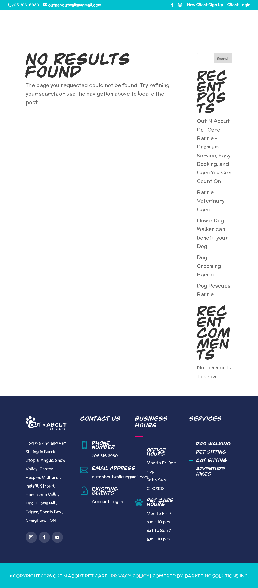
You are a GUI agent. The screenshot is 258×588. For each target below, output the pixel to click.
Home (92, 25)
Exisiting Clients (105, 491)
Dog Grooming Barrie (209, 265)
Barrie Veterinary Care (211, 200)
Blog (221, 25)
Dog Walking (213, 444)
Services (147, 25)
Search (223, 58)
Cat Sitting (211, 460)
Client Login (238, 5)
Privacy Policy (130, 576)
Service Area (187, 25)
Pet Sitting (211, 452)
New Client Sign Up (205, 5)
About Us (118, 25)
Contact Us (99, 41)
